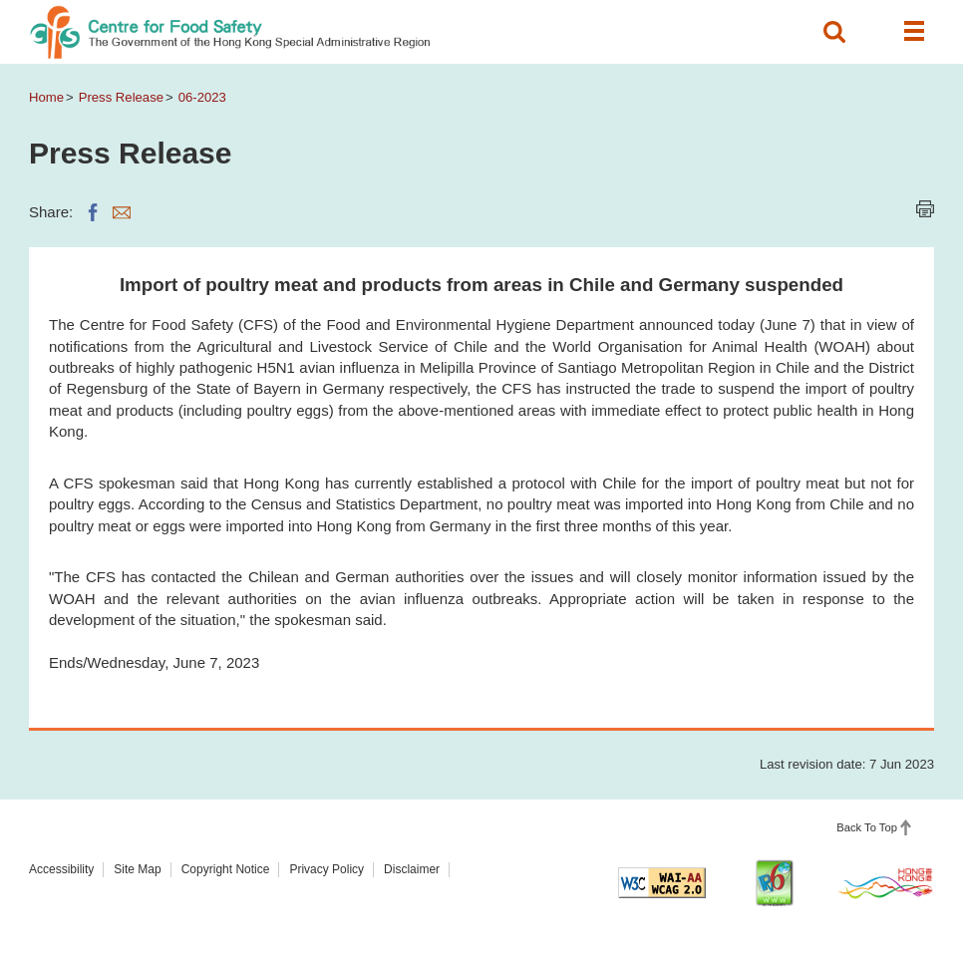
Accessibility (61, 869)
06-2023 (202, 97)
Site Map (137, 869)
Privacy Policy (326, 869)
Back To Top (866, 827)
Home (46, 97)
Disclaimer (412, 869)
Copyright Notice (225, 869)
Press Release (121, 97)
